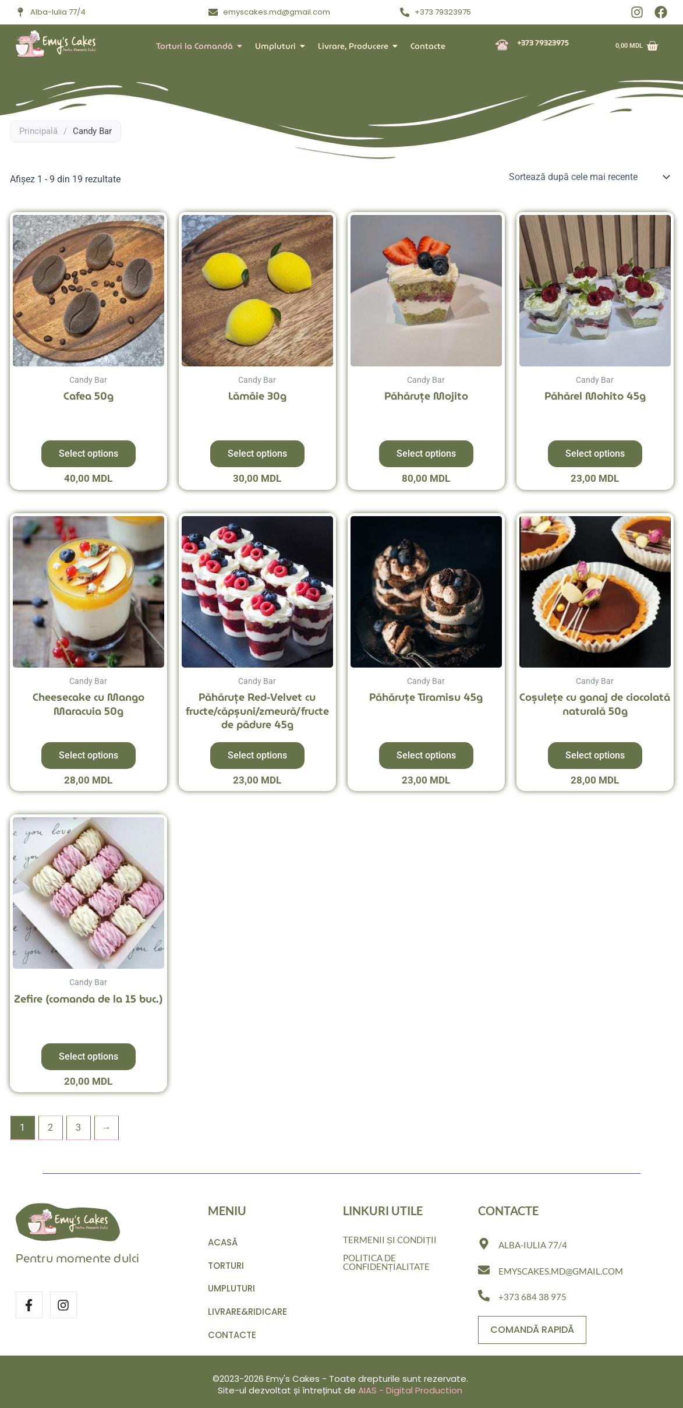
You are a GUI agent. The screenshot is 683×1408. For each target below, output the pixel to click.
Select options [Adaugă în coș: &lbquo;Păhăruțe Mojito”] (426, 453)
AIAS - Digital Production (410, 1390)
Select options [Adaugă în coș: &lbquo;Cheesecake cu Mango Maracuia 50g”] (88, 755)
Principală (38, 131)
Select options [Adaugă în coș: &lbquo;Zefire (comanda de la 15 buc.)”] (88, 1056)
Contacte (427, 46)
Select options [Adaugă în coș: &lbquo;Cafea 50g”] (88, 453)
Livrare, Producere (355, 46)
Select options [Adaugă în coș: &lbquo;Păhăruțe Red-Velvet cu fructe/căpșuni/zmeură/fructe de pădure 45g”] (257, 755)
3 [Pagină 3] (78, 1127)
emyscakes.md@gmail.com (560, 1268)
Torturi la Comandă (197, 46)
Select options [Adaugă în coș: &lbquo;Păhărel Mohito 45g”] (595, 453)
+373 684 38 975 (532, 1294)
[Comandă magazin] (589, 177)
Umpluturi (277, 46)
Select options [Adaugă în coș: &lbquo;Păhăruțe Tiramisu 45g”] (426, 755)
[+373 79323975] (502, 46)
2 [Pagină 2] (50, 1127)
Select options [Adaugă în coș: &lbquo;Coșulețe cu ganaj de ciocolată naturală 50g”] (595, 755)
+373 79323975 (543, 43)
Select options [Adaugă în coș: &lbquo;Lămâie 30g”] (257, 453)
